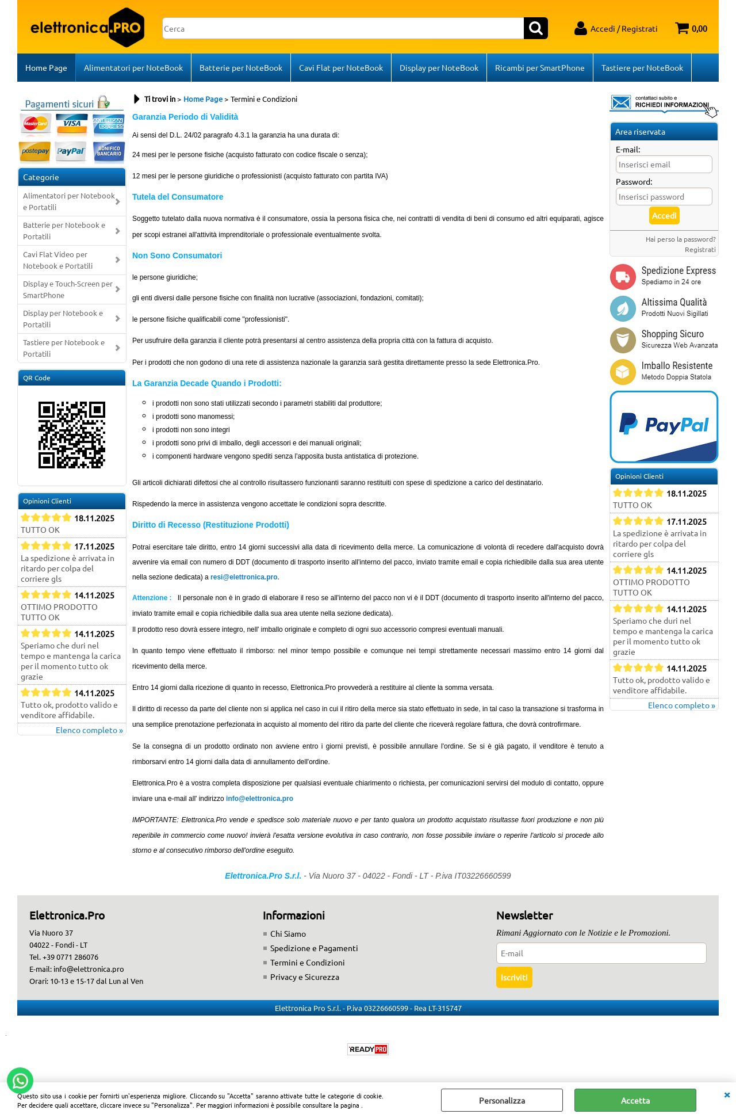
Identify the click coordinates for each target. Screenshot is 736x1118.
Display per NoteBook (439, 67)
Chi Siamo (288, 933)
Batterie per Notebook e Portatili (64, 230)
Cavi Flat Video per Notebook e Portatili (58, 259)
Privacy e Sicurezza (304, 976)
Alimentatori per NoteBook (133, 67)
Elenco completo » (89, 729)
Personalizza (502, 1100)
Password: (634, 181)
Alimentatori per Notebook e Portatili (69, 201)
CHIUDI (726, 1094)
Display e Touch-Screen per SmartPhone (68, 289)
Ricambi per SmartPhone (540, 67)
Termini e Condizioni (307, 962)
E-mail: (628, 149)
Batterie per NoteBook (241, 67)
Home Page (46, 67)
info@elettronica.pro (259, 799)
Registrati (700, 249)
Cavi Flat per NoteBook (341, 67)
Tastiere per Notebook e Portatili (64, 347)
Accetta (635, 1100)
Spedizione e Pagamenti (314, 948)
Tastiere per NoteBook (642, 67)
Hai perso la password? (681, 238)
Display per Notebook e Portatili (63, 318)
